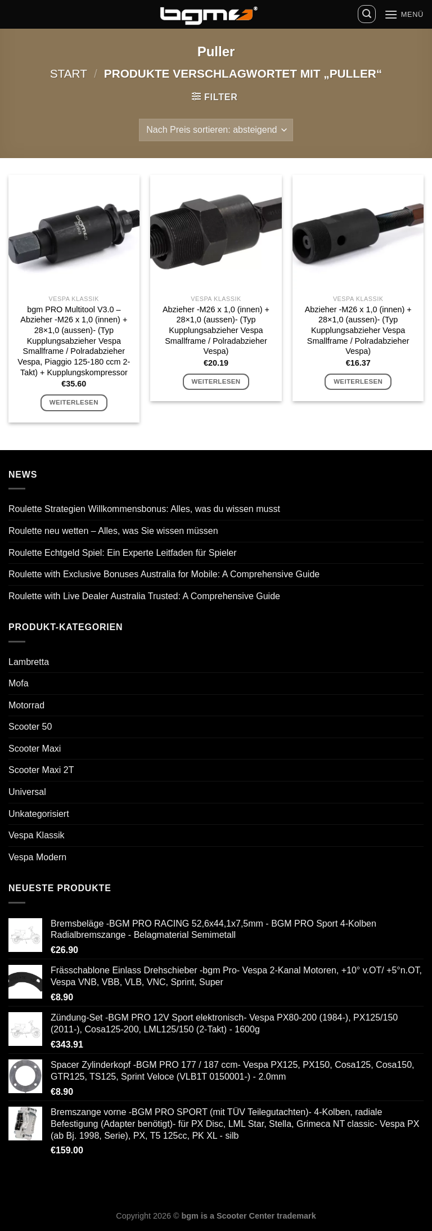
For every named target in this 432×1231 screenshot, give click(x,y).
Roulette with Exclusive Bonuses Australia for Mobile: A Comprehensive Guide (164, 574)
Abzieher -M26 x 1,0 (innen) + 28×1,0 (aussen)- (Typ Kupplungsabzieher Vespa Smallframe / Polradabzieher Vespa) (216, 330)
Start (68, 73)
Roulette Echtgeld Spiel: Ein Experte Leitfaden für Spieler (122, 553)
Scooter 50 (30, 726)
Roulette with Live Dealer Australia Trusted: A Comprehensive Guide (144, 596)
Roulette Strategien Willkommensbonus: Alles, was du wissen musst (144, 509)
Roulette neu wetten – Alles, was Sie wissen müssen (113, 531)
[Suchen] (367, 14)
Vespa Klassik (36, 835)
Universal (27, 792)
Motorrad (26, 705)
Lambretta (28, 662)
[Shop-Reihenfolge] (215, 130)
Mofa (18, 683)
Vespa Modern (37, 857)
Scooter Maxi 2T (41, 770)
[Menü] (404, 14)
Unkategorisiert (38, 814)
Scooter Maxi (34, 748)
